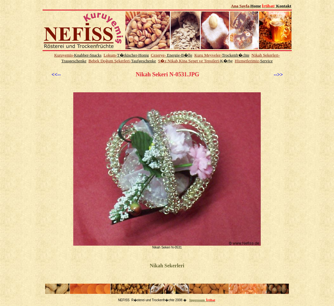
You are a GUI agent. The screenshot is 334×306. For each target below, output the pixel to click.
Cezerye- (158, 55)
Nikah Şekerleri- (265, 55)
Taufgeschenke (143, 60)
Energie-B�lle (179, 55)
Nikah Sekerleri (167, 265)
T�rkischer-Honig (133, 55)
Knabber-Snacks (88, 55)
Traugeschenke (73, 60)
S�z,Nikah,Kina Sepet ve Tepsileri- (189, 60)
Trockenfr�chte (235, 55)
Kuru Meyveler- (208, 55)
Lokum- (110, 55)
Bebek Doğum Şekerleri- (110, 60)
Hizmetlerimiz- (247, 60)
